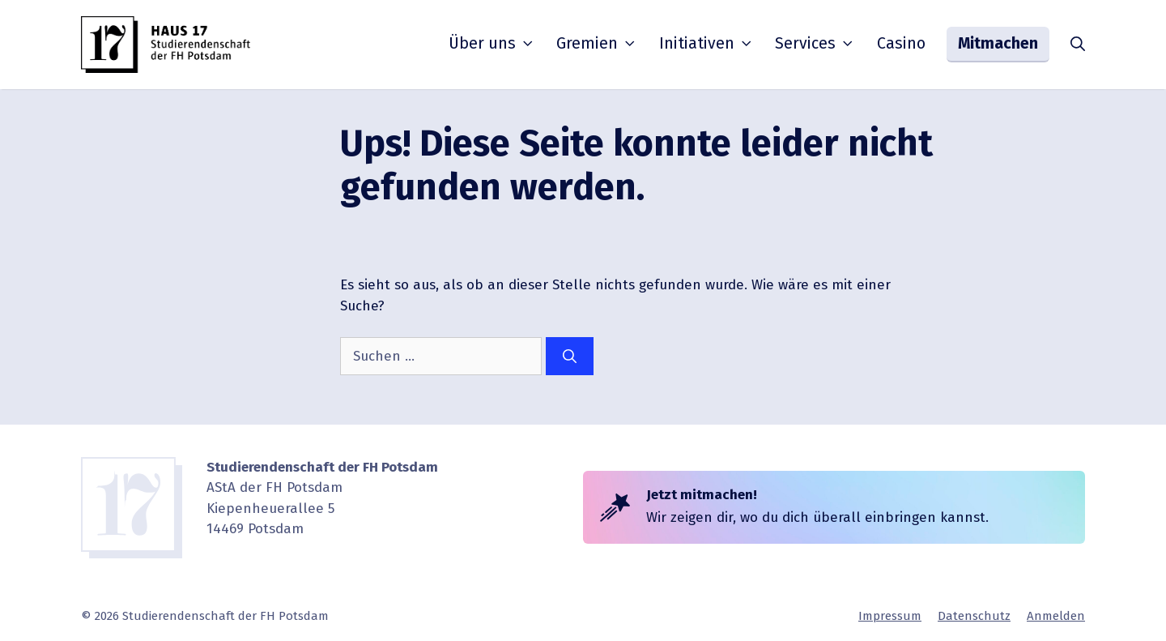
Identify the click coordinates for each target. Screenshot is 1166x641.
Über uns (492, 44)
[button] (1077, 44)
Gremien (597, 44)
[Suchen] (570, 356)
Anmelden (1056, 616)
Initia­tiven (707, 44)
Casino (901, 43)
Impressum (889, 616)
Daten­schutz (974, 616)
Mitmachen (998, 43)
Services (815, 44)
